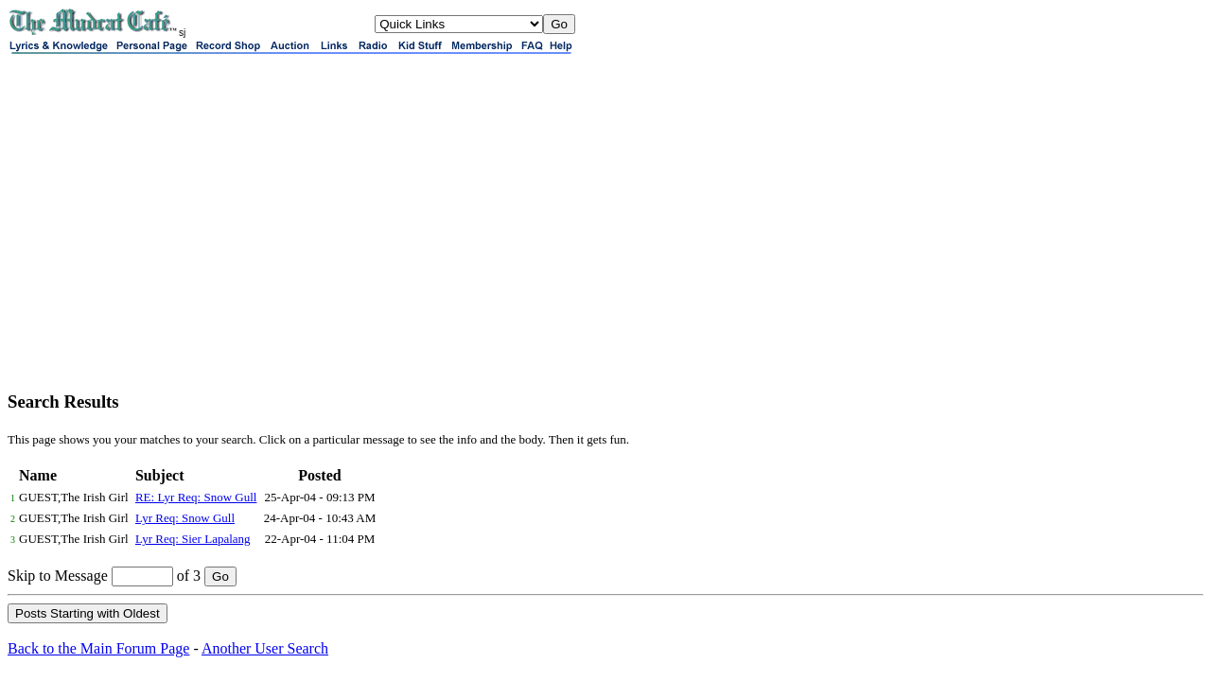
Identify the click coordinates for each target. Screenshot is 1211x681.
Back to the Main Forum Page (98, 648)
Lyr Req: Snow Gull (185, 518)
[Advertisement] (605, 242)
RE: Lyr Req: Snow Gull (196, 497)
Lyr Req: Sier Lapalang (193, 539)
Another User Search (265, 648)
